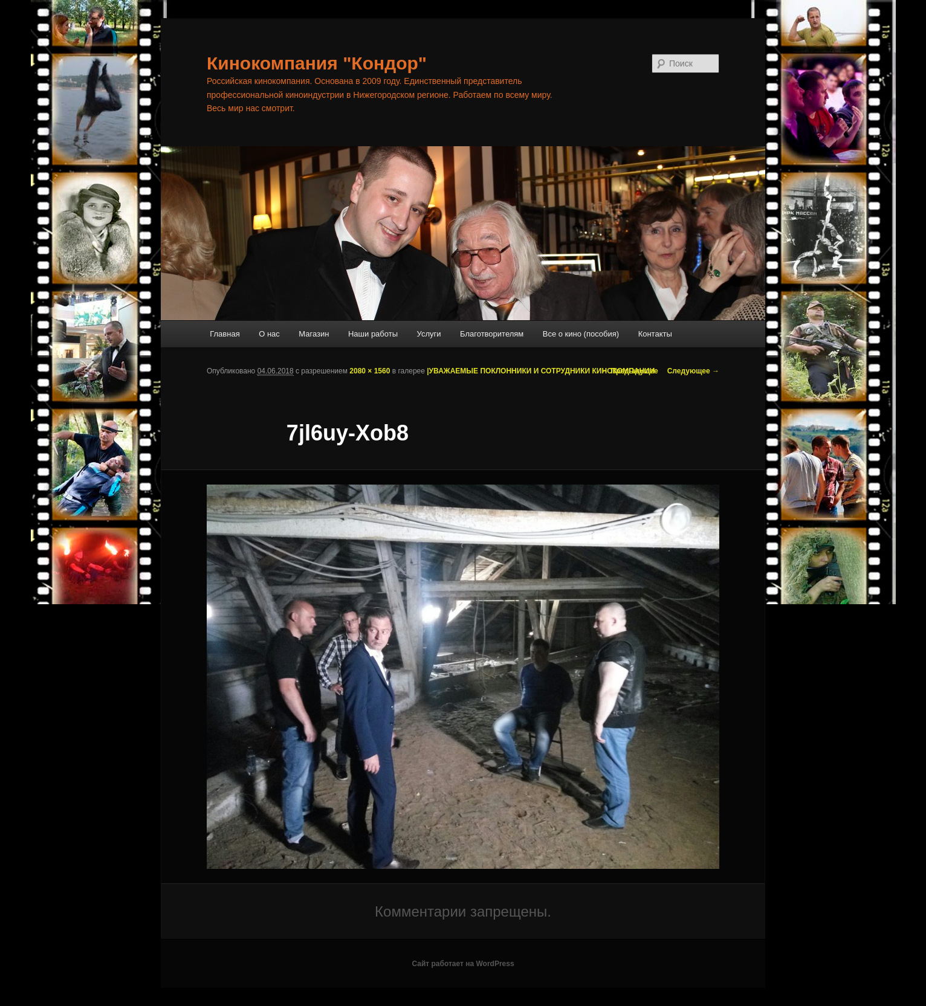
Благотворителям (491, 333)
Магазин (314, 333)
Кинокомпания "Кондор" (317, 63)
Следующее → (693, 371)
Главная (224, 333)
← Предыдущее (629, 371)
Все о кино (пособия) (581, 333)
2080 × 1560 (369, 371)
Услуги (429, 333)
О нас (269, 333)
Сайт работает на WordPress (463, 963)
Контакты (655, 333)
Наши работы (373, 333)
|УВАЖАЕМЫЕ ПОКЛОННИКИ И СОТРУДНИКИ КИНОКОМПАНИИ (541, 371)
